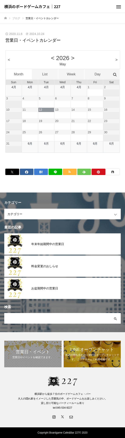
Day (98, 74)
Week (71, 74)
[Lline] (55, 172)
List (44, 74)
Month (18, 74)
